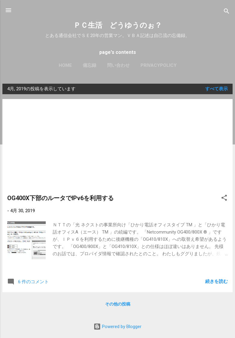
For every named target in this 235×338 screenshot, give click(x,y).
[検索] (226, 12)
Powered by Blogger (117, 326)
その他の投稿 (117, 304)
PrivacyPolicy (159, 65)
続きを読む (216, 281)
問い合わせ (118, 65)
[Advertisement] (117, 149)
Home (65, 65)
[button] (224, 198)
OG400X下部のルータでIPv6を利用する (60, 198)
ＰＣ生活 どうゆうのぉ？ (117, 25)
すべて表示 (216, 88)
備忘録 (89, 65)
